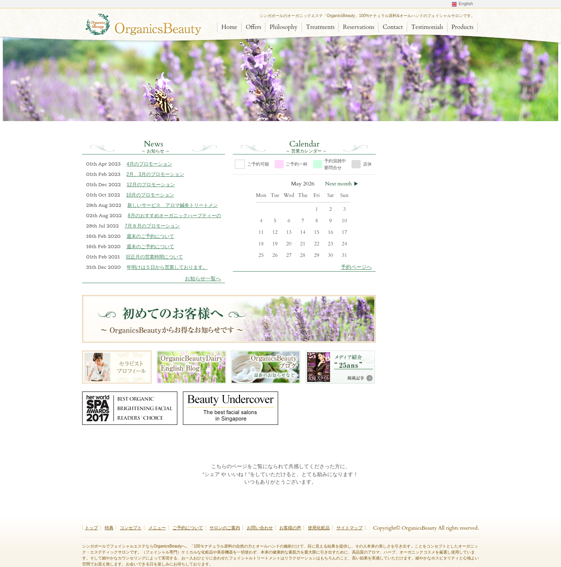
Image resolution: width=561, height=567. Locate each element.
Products (462, 27)
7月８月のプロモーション (152, 226)
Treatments (320, 27)
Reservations (358, 27)
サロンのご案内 (224, 527)
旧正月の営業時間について (154, 257)
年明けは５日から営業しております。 (167, 267)
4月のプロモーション (149, 164)
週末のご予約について (150, 236)
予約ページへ (356, 267)
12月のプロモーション (151, 184)
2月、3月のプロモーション (155, 174)
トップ (91, 527)
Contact (392, 27)
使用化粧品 (319, 527)
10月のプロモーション (150, 195)
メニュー (157, 527)
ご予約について (188, 527)
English (466, 3)
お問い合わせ (260, 527)
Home (229, 27)
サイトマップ (349, 527)
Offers (253, 27)
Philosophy (283, 27)
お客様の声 (290, 527)
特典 (109, 527)
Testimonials (427, 27)
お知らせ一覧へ (203, 279)
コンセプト (131, 527)
